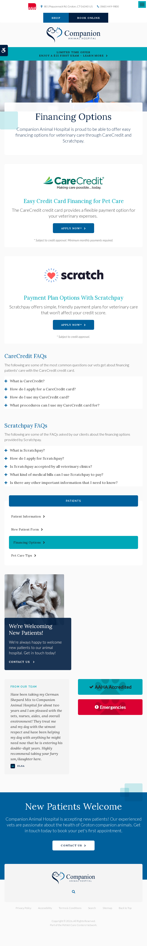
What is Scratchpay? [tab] (27, 450)
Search (92, 908)
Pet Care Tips (21, 555)
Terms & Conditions (70, 908)
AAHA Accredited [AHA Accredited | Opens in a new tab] (110, 687)
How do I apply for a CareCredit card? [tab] (43, 389)
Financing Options (27, 542)
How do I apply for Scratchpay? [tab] (37, 458)
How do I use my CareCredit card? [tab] (39, 397)
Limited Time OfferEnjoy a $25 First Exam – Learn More (71, 53)
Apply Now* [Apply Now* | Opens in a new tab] (71, 228)
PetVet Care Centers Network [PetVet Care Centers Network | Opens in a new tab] (79, 925)
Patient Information (26, 516)
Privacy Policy (23, 908)
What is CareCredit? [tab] (27, 381)
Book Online (88, 18)
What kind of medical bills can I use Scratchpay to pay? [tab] (56, 474)
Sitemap (107, 908)
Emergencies (110, 707)
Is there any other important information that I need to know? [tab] (64, 482)
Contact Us (71, 845)
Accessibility (45, 908)
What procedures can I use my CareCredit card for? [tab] (54, 405)
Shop (56, 18)
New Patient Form (25, 529)
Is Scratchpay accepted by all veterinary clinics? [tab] (51, 466)
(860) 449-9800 (109, 6)
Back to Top (125, 908)
